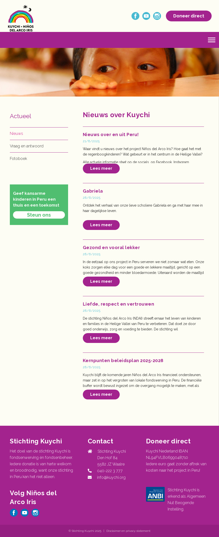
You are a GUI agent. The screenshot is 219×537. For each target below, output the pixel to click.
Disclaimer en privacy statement (128, 531)
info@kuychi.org (111, 477)
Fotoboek (18, 158)
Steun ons (39, 227)
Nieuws (16, 133)
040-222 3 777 (109, 470)
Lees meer (101, 168)
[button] (211, 40)
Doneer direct (188, 15)
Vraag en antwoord (27, 146)
